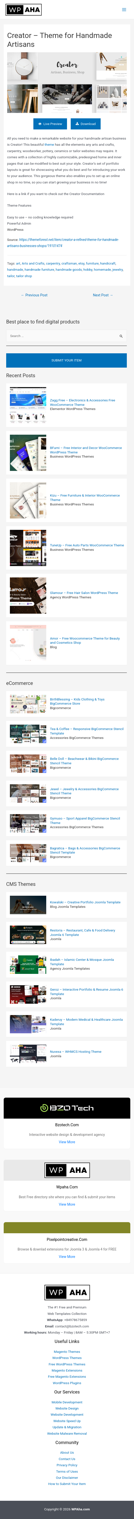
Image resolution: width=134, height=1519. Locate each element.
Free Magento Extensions (67, 1375)
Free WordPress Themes (67, 1362)
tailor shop (24, 274)
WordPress (15, 228)
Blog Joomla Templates (68, 905)
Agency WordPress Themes (70, 596)
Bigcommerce (60, 706)
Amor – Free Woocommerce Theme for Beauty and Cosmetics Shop (85, 639)
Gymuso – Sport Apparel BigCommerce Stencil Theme (85, 819)
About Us (67, 1451)
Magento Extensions (67, 1369)
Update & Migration (67, 1426)
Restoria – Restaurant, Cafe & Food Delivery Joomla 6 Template (82, 931)
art (18, 262)
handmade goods (69, 268)
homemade (102, 268)
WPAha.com (80, 1508)
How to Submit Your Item (67, 1482)
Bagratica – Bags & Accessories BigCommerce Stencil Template (85, 848)
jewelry (117, 268)
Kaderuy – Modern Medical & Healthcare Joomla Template (86, 1020)
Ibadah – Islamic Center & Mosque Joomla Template (82, 960)
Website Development (67, 1413)
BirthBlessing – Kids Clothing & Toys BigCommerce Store (77, 700)
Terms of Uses (67, 1470)
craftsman (69, 262)
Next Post (103, 293)
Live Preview (49, 122)
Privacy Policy (67, 1463)
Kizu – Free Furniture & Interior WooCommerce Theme (85, 496)
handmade (15, 268)
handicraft (107, 262)
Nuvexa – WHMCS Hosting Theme (75, 1050)
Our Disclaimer (67, 1476)
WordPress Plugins (67, 1381)
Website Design (67, 1407)
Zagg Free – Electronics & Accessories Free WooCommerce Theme (82, 401)
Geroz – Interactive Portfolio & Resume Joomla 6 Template (86, 990)
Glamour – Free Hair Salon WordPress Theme (84, 591)
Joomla (55, 937)
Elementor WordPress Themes (72, 407)
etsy (81, 262)
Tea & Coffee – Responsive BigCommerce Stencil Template (87, 729)
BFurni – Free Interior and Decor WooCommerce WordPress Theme (86, 448)
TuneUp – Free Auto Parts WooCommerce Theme (87, 544)
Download (87, 122)
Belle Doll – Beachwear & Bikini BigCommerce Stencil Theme (84, 759)
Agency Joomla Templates (70, 967)
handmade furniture (39, 268)
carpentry (53, 262)
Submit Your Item (66, 359)
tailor (11, 274)
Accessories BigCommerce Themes (77, 736)
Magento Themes (67, 1350)
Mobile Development (67, 1400)
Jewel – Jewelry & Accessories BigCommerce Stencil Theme (84, 789)
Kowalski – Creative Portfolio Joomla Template (85, 901)
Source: (63, 241)
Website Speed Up (67, 1419)
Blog (53, 645)
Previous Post (34, 293)
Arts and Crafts (33, 262)
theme (49, 143)
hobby (87, 268)
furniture (92, 262)
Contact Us (67, 1457)
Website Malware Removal (67, 1432)
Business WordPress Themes (72, 455)
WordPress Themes (67, 1356)
